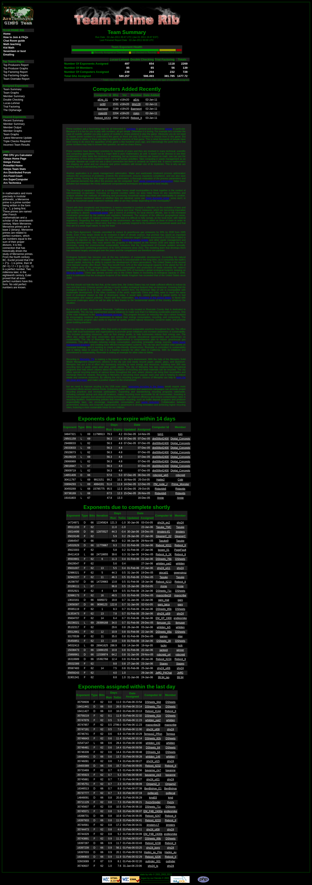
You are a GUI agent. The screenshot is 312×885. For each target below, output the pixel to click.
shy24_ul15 (152, 761)
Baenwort (102, 108)
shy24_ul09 (163, 613)
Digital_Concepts (180, 438)
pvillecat (170, 793)
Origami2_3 (153, 784)
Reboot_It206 (153, 856)
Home (6, 33)
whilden (180, 563)
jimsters (180, 531)
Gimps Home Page (14, 158)
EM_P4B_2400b (152, 834)
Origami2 (170, 784)
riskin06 (102, 113)
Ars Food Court (12, 176)
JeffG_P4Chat (164, 672)
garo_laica (164, 604)
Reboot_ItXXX (102, 117)
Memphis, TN (87, 359)
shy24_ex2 (163, 522)
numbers (131, 128)
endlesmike (180, 618)
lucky (164, 645)
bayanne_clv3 (153, 774)
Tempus (170, 733)
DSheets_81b (153, 715)
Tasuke (180, 527)
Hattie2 (160, 479)
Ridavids (180, 488)
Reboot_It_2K (164, 554)
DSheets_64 (153, 747)
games (168, 128)
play (180, 636)
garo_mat (163, 599)
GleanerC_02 (163, 536)
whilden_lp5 (164, 627)
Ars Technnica (12, 182)
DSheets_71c (163, 590)
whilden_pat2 (163, 563)
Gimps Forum (11, 162)
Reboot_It (136, 117)
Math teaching (12, 44)
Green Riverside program (109, 314)
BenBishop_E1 (152, 788)
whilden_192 (153, 743)
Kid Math (8, 47)
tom (180, 434)
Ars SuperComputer (15, 179)
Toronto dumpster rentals (135, 240)
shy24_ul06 (163, 668)
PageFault (180, 549)
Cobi (180, 479)
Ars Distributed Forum (17, 172)
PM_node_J (160, 484)
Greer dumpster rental (157, 198)
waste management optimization (156, 181)
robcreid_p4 (164, 654)
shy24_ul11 (163, 568)
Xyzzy (170, 802)
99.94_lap (163, 677)
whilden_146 (153, 756)
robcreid (180, 475)
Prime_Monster (180, 484)
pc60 (103, 104)
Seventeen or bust (14, 51)
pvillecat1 (153, 793)
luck (180, 645)
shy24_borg (153, 847)
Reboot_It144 (153, 711)
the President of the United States (153, 297)
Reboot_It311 (163, 545)
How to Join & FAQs (15, 37)
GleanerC (180, 536)
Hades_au (171, 852)
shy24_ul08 (152, 729)
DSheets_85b (164, 609)
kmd (170, 797)
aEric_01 (103, 99)
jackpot (163, 650)
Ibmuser (180, 622)
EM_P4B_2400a (152, 811)
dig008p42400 (160, 438)
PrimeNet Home (13, 165)
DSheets (180, 559)
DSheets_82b (153, 738)
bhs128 (136, 104)
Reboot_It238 (153, 843)
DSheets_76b (164, 559)
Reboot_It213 (163, 581)
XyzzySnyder (153, 802)
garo (180, 599)
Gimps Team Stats (14, 169)
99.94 (180, 677)
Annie (160, 497)
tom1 (160, 434)
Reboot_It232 (153, 765)
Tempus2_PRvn (153, 733)
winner (180, 650)
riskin (136, 113)
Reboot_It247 (153, 815)
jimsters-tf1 (163, 531)
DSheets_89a (164, 631)
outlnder (170, 861)
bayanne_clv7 (153, 770)
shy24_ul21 (152, 779)
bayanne (171, 770)
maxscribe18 (163, 595)
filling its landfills (75, 272)
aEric (136, 99)
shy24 (180, 522)
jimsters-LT (153, 824)
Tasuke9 (164, 540)
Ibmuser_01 (164, 622)
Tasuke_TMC (163, 527)
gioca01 (163, 572)
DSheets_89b (153, 838)
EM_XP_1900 (164, 618)
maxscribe (180, 595)
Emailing (8, 54)
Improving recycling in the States (146, 386)
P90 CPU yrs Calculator (17, 155)
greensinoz (180, 572)
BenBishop (170, 788)
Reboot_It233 (153, 820)
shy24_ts (153, 865)
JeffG (180, 672)
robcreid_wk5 (160, 475)
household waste (99, 212)
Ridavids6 (160, 488)
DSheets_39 (163, 640)
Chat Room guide (14, 40)
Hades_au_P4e (153, 852)
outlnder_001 (153, 861)
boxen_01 (163, 549)
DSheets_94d (153, 702)
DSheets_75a (153, 706)
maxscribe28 (153, 724)
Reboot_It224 (163, 659)
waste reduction (150, 402)
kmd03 (153, 797)
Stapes (164, 663)
